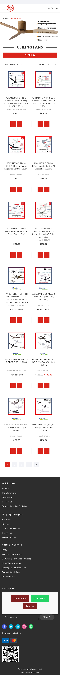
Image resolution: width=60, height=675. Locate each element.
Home (5, 18)
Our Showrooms (9, 493)
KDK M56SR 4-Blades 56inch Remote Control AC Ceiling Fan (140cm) (16, 231)
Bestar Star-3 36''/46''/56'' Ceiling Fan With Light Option (44, 427)
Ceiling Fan (7, 533)
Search (57, 8)
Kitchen (5, 524)
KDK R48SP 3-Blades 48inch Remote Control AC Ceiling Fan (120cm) (43, 166)
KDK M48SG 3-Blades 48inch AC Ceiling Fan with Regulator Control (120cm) (16, 166)
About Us (6, 488)
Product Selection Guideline (14, 506)
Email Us (30, 606)
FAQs (4, 550)
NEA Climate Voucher (11, 563)
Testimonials (7, 497)
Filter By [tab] (30, 55)
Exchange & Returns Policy (14, 568)
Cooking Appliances (11, 528)
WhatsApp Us (40, 598)
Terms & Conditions (11, 572)
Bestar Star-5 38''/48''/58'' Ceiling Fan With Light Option (16, 427)
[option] (30, 30)
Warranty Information (12, 554)
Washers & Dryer (9, 537)
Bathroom (6, 519)
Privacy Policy (8, 576)
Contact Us (7, 502)
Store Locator (20, 598)
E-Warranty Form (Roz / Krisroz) (16, 559)
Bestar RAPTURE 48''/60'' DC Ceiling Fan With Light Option (43, 362)
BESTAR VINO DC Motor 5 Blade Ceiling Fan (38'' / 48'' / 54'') (43, 297)
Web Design (25, 672)
